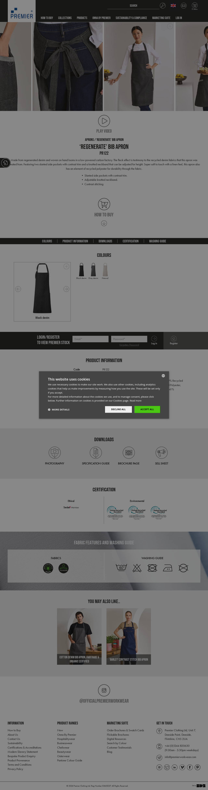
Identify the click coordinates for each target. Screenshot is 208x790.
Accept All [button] (147, 409)
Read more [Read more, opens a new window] (136, 400)
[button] (58, 409)
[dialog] (104, 395)
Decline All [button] (117, 409)
